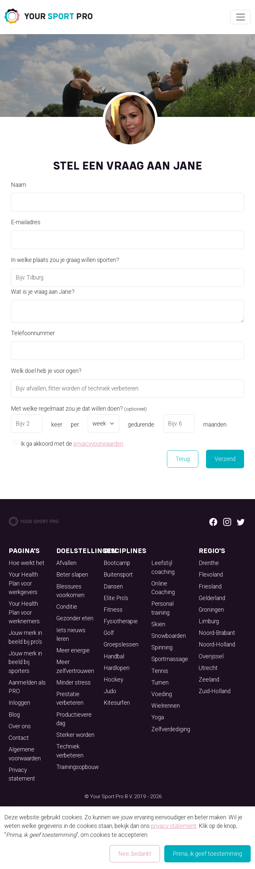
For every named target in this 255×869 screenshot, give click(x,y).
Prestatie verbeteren (69, 698)
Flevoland (211, 574)
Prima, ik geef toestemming (207, 853)
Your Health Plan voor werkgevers (23, 583)
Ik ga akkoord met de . (72, 443)
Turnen (160, 682)
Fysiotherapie (121, 621)
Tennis (159, 671)
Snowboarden (168, 636)
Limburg (209, 621)
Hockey (113, 679)
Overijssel (211, 656)
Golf (109, 633)
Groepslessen (121, 644)
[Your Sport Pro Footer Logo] (34, 521)
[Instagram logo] (227, 521)
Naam (18, 184)
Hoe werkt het (26, 563)
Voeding (161, 694)
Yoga (157, 717)
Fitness (113, 609)
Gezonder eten (74, 618)
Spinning (162, 647)
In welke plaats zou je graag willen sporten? (65, 260)
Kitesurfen (117, 702)
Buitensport (118, 574)
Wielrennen (165, 705)
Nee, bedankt (134, 853)
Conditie (66, 606)
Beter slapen (72, 574)
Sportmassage (169, 659)
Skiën (158, 624)
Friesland (210, 586)
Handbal (114, 656)
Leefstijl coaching (163, 567)
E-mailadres (25, 222)
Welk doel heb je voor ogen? (46, 371)
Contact (19, 738)
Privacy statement (22, 774)
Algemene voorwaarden (25, 753)
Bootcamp (117, 563)
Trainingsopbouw (77, 767)
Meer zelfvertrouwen (75, 666)
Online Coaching (163, 587)
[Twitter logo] (241, 521)
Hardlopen (116, 668)
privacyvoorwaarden (98, 443)
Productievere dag (74, 719)
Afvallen (66, 563)
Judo (110, 691)
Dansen (113, 586)
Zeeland (209, 679)
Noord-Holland (217, 644)
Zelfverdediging (170, 729)
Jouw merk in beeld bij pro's (25, 637)
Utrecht (208, 668)
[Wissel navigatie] (240, 17)
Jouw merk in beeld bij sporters (25, 662)
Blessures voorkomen (70, 590)
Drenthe (209, 563)
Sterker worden (75, 735)
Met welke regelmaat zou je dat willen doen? (79, 408)
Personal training (162, 608)
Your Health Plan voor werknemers (24, 612)
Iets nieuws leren (70, 634)
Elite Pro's (116, 598)
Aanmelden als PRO (27, 686)
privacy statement (173, 826)
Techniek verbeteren (69, 750)
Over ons (20, 726)
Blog (14, 714)
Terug (183, 459)
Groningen (211, 609)
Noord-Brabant (217, 633)
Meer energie (73, 650)
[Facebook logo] (213, 521)
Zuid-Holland (214, 691)
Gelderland (212, 598)
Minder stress (73, 682)
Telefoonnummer (33, 333)
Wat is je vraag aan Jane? (43, 291)
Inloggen (19, 702)
